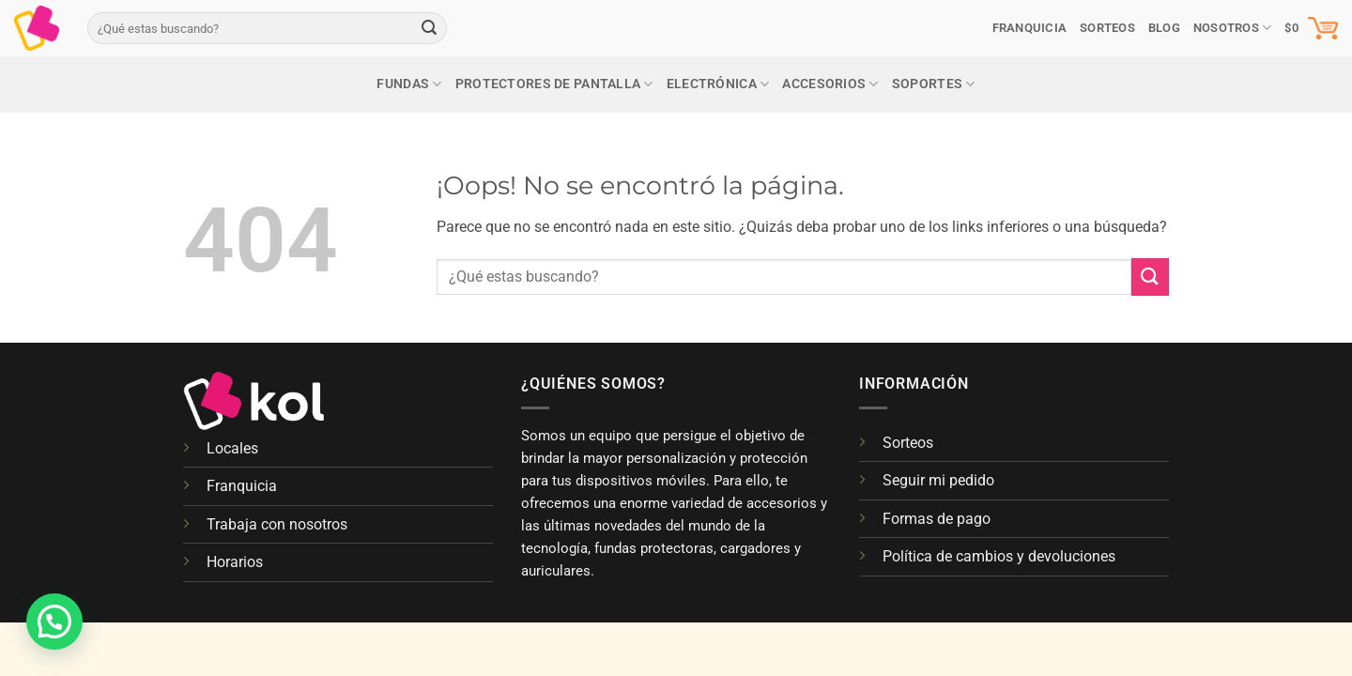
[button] (1311, 28)
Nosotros (1232, 28)
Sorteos (908, 443)
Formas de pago (937, 519)
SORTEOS (1107, 28)
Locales (232, 448)
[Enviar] (429, 28)
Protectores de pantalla (554, 84)
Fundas (408, 84)
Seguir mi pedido (938, 480)
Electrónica (718, 84)
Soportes (934, 84)
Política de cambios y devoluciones (999, 556)
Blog (1164, 28)
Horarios (235, 562)
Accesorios (830, 84)
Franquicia (1030, 28)
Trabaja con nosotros (277, 524)
